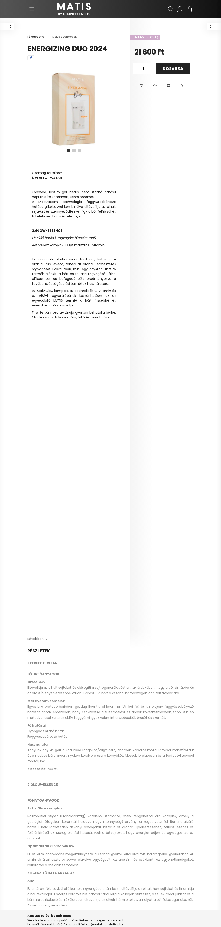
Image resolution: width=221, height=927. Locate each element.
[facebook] (30, 57)
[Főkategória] (36, 37)
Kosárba (173, 68)
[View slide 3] (79, 150)
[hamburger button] (32, 9)
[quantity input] (143, 68)
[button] (141, 85)
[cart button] (189, 9)
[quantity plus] (149, 68)
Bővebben (35, 638)
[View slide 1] (68, 150)
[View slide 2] (74, 150)
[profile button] (180, 9)
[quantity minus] (136, 68)
